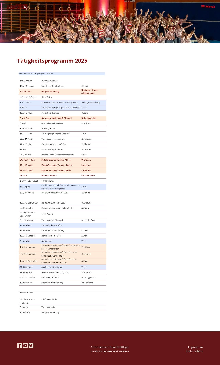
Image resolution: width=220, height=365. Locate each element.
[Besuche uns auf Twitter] (31, 345)
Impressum (195, 347)
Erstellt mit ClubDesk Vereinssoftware (110, 351)
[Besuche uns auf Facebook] (19, 345)
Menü (208, 7)
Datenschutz (194, 351)
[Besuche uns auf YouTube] (25, 345)
